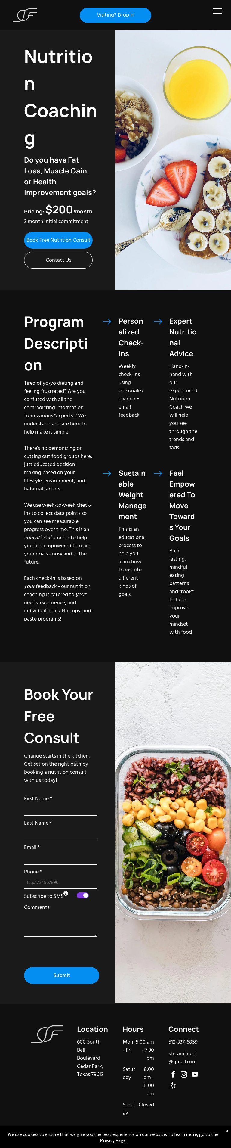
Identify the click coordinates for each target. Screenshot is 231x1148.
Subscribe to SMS (43, 896)
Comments (36, 908)
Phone (33, 872)
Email (32, 848)
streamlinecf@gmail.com (182, 1058)
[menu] (218, 11)
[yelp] (173, 1086)
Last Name (38, 823)
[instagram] (184, 1075)
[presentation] (70, 949)
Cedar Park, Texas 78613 (90, 1070)
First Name (38, 799)
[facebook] (173, 1075)
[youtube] (195, 1075)
